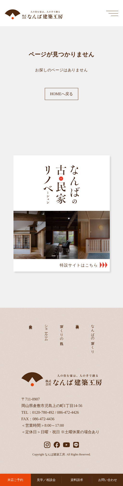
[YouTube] (66, 445)
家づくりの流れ (62, 333)
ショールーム (46, 331)
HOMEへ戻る (61, 94)
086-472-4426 (68, 412)
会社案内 (30, 323)
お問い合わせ (107, 480)
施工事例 (77, 323)
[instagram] (47, 445)
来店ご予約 (15, 480)
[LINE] (76, 445)
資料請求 (77, 480)
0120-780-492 (43, 412)
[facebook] (57, 445)
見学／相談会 (46, 480)
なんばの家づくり (93, 337)
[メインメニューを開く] (112, 13)
